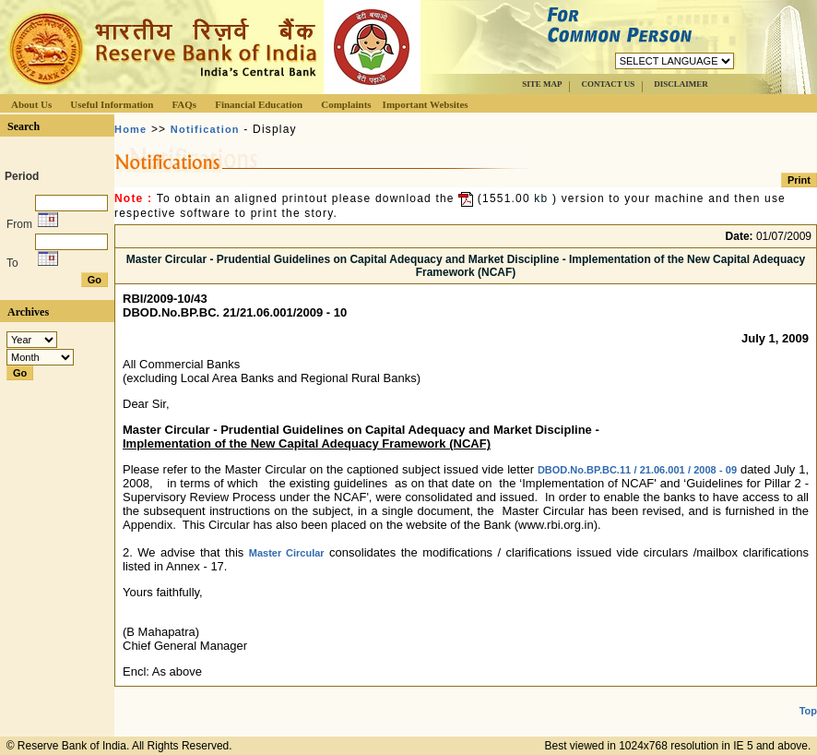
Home (130, 129)
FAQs (184, 104)
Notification (205, 129)
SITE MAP (542, 84)
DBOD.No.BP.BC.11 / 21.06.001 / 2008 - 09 (637, 469)
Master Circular (287, 552)
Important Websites (425, 104)
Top (808, 710)
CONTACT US (607, 84)
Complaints (346, 104)
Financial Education (258, 104)
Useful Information (111, 104)
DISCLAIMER (681, 84)
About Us (31, 104)
